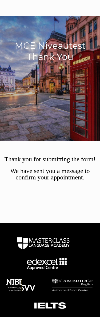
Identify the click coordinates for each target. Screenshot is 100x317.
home (43, 243)
